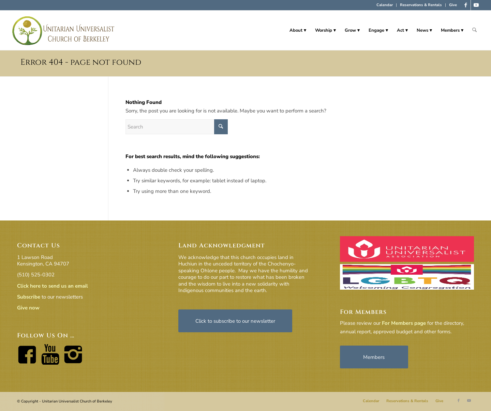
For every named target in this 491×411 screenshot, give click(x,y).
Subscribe (28, 296)
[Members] (374, 357)
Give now (28, 307)
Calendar (384, 4)
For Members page (404, 323)
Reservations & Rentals (421, 4)
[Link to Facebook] (466, 5)
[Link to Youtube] (476, 5)
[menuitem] (385, 5)
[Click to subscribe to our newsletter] (235, 320)
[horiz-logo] (63, 30)
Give (453, 4)
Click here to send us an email (52, 286)
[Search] (474, 30)
